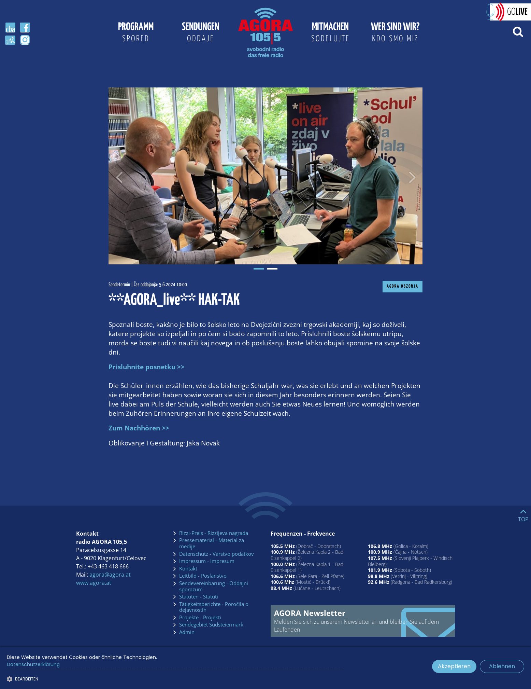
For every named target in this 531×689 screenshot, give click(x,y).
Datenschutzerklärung (33, 664)
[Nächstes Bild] (412, 176)
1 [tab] (259, 269)
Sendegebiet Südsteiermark (211, 625)
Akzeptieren (454, 666)
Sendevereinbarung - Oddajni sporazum (213, 586)
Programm (136, 33)
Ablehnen (502, 666)
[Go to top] (523, 514)
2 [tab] (272, 269)
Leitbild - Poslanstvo (203, 576)
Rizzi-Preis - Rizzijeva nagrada (213, 533)
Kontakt (188, 569)
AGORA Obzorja (402, 286)
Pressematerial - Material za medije (211, 543)
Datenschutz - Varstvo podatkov (216, 554)
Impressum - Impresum (206, 561)
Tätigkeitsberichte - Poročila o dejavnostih (213, 607)
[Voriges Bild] (119, 176)
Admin (187, 632)
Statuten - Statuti (198, 597)
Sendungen (200, 33)
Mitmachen (330, 33)
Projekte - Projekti (200, 618)
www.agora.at (93, 583)
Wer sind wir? (395, 33)
